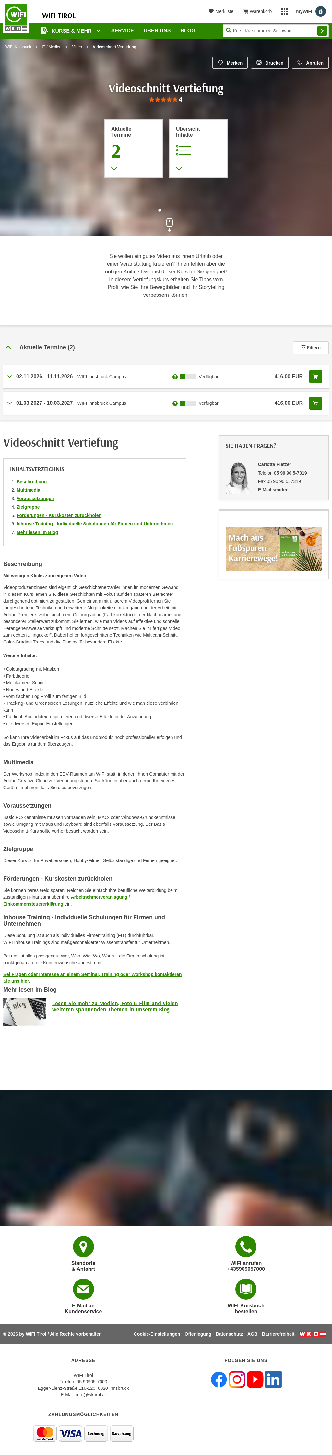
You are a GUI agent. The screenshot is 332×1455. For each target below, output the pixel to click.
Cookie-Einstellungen (157, 1334)
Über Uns (157, 30)
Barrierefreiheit (278, 1334)
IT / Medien (51, 47)
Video (77, 47)
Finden (322, 31)
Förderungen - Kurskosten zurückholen (59, 515)
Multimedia (28, 490)
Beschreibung (32, 481)
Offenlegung (198, 1334)
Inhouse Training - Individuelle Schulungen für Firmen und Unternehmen (95, 523)
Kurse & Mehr (67, 30)
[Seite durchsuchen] (276, 30)
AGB (252, 1334)
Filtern (311, 347)
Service (122, 30)
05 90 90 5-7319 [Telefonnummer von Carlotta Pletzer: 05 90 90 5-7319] (290, 472)
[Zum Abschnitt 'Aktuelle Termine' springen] (133, 148)
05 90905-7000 (92, 1381)
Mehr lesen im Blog (37, 532)
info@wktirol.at (91, 1394)
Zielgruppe (28, 507)
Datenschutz (229, 1334)
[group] (166, 99)
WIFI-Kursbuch (18, 47)
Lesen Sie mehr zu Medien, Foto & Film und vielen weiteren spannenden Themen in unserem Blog (115, 1006)
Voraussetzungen (35, 498)
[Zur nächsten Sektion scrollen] (166, 223)
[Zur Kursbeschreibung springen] (198, 148)
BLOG (188, 30)
